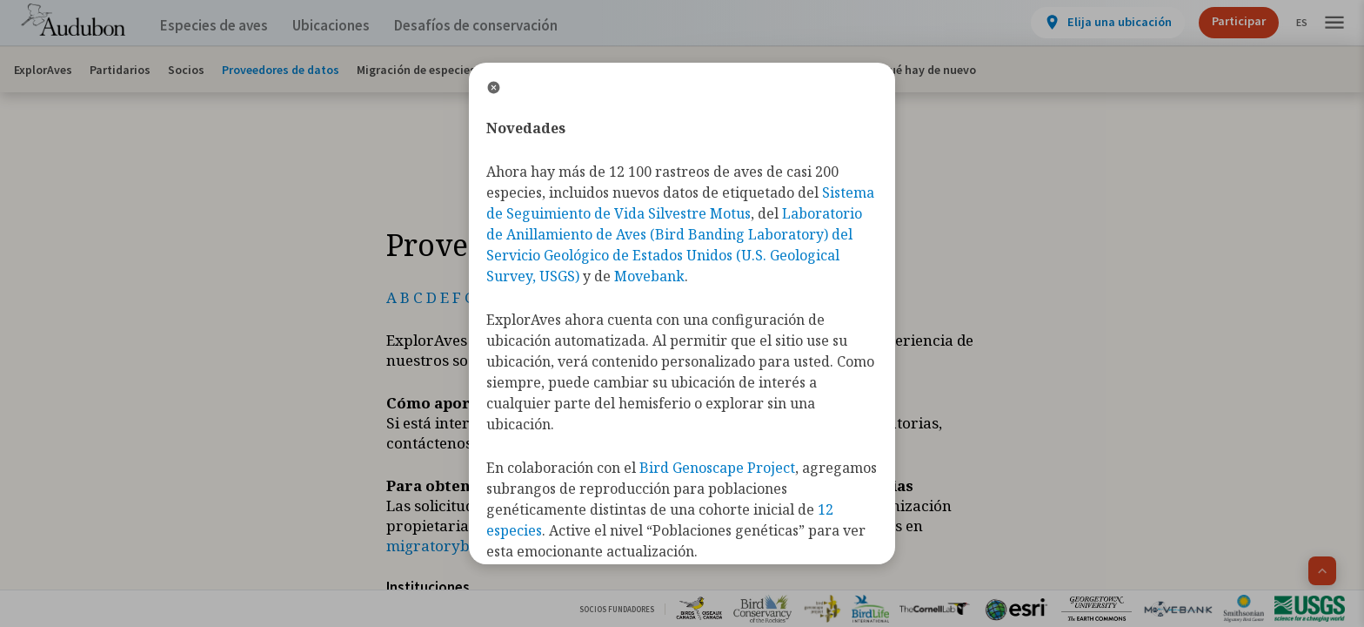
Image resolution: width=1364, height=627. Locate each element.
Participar (1224, 21)
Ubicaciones (346, 26)
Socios (186, 70)
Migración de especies (416, 70)
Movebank (649, 276)
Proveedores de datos (280, 70)
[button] (1334, 23)
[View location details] (1093, 22)
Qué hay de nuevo (928, 70)
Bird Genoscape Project (717, 467)
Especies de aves (218, 26)
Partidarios (120, 70)
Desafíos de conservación (503, 26)
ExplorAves (43, 70)
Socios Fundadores (616, 609)
